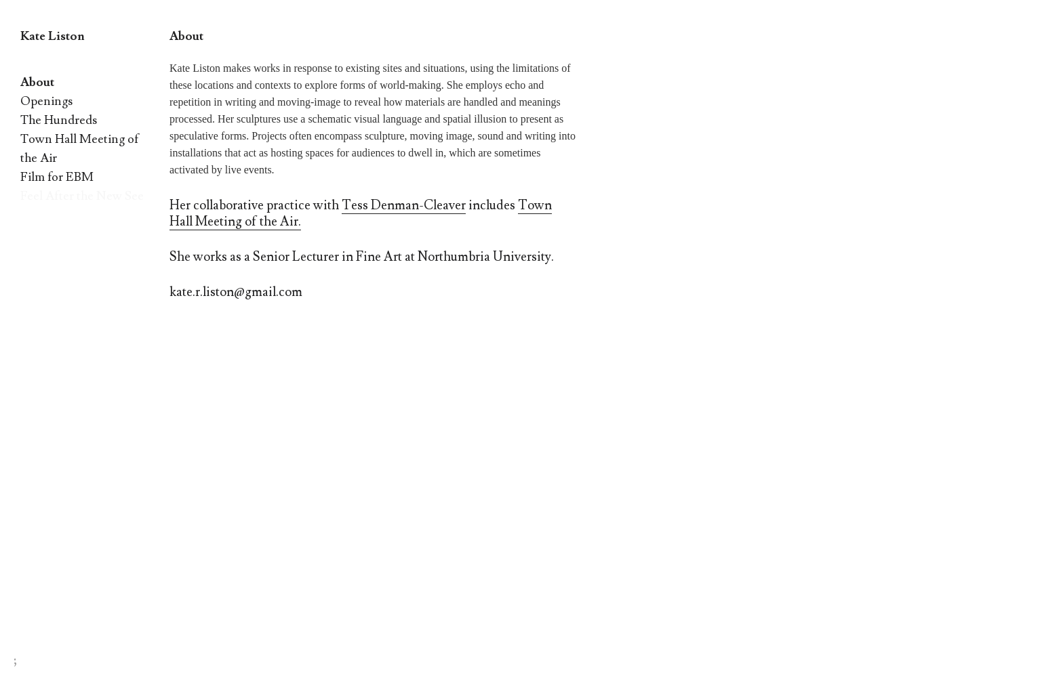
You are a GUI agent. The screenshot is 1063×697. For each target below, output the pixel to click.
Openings (46, 101)
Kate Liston (52, 36)
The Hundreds (58, 120)
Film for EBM (57, 177)
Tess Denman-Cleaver (404, 205)
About (37, 82)
